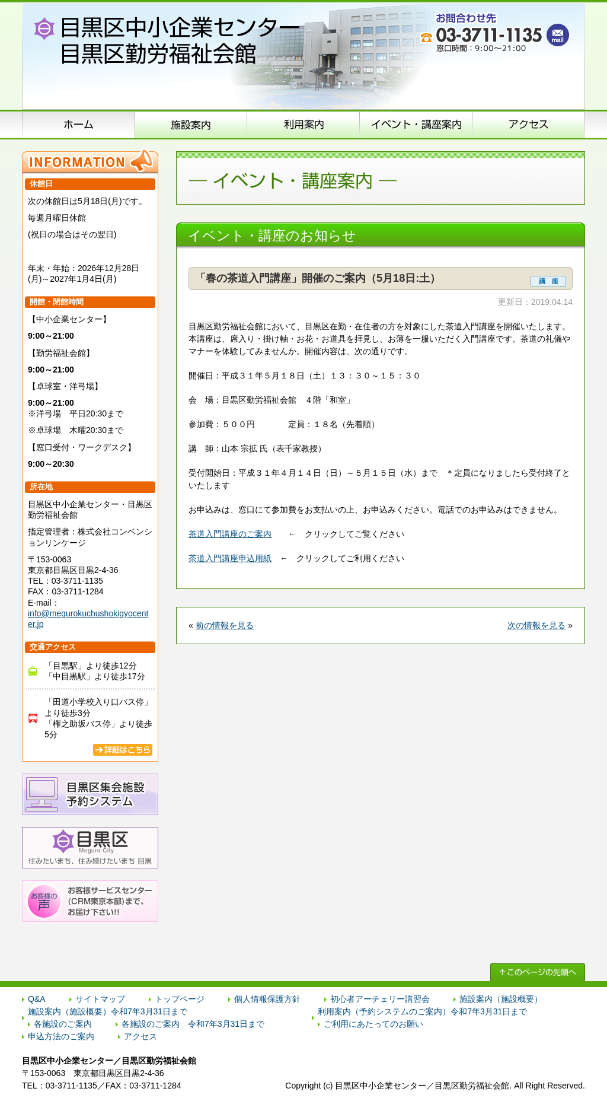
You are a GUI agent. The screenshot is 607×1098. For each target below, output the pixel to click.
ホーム (78, 124)
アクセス (528, 124)
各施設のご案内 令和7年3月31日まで (193, 1024)
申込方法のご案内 (303, 124)
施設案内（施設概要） (191, 124)
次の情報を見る (536, 625)
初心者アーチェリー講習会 (380, 999)
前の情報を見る (225, 625)
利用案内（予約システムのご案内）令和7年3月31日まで (422, 1011)
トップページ (180, 999)
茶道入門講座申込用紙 (230, 558)
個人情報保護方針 (267, 999)
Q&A (37, 999)
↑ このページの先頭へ (537, 972)
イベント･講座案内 (416, 124)
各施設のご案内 (63, 1024)
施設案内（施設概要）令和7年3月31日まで (107, 1011)
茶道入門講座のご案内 (230, 534)
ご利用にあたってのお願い (373, 1024)
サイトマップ (100, 999)
